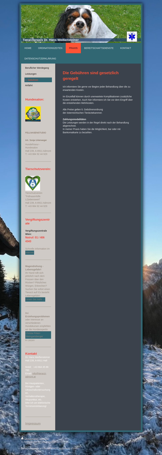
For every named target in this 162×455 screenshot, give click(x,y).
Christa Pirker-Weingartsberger (34, 335)
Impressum (33, 423)
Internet (30, 252)
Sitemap (44, 438)
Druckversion (30, 438)
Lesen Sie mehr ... (35, 299)
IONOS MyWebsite (60, 448)
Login (138, 438)
